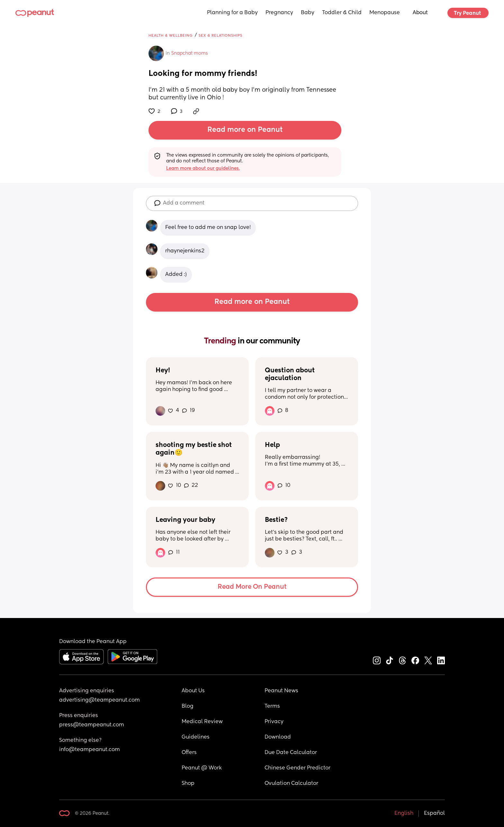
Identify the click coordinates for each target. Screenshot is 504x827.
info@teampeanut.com (89, 749)
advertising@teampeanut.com (99, 700)
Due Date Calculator (291, 752)
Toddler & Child (342, 12)
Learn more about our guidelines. (203, 168)
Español (434, 813)
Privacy (274, 721)
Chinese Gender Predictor (297, 768)
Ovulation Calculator (291, 783)
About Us (193, 691)
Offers (189, 752)
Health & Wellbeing (170, 35)
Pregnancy (279, 12)
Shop (188, 783)
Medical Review (202, 721)
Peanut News (281, 691)
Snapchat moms (189, 53)
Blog (188, 706)
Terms (272, 706)
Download (278, 737)
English (403, 813)
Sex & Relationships (220, 35)
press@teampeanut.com (91, 725)
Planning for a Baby (232, 12)
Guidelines (196, 737)
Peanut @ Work (202, 768)
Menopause (384, 12)
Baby (307, 12)
